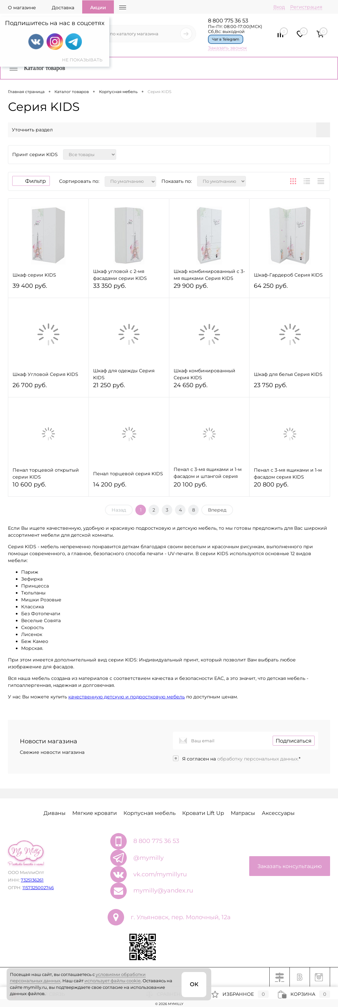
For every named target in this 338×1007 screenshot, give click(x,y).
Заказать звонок (227, 48)
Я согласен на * (241, 759)
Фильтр (31, 181)
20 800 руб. (289, 487)
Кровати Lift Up (203, 813)
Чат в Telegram (225, 39)
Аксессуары (278, 813)
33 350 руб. (129, 289)
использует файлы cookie (112, 980)
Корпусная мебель (149, 813)
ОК (194, 984)
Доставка (63, 8)
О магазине (22, 8)
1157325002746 (38, 887)
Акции (98, 8)
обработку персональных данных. (258, 759)
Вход (279, 7)
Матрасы (243, 813)
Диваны (55, 813)
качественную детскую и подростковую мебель (126, 697)
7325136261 (32, 880)
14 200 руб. (129, 487)
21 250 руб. (129, 388)
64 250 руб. (289, 289)
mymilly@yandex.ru (163, 890)
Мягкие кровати (94, 813)
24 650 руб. (209, 388)
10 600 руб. (48, 487)
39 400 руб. (48, 289)
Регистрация (306, 7)
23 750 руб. (289, 388)
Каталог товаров (37, 68)
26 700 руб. (48, 388)
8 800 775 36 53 (228, 20)
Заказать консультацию (289, 866)
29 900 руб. (209, 289)
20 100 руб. (209, 487)
